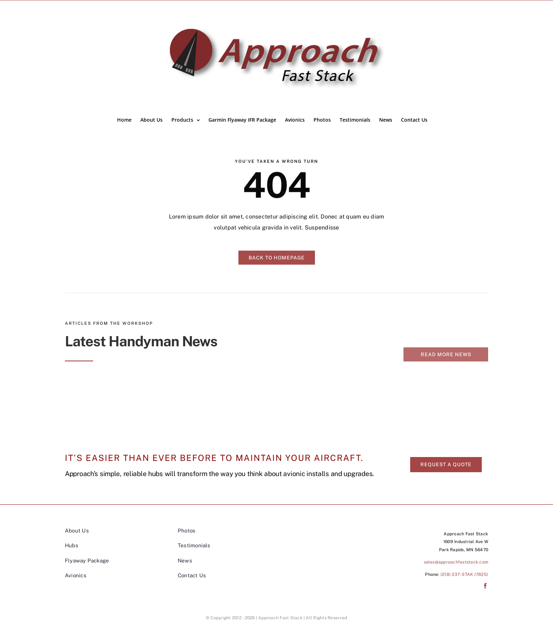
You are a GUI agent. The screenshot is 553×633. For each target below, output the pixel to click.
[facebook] (485, 586)
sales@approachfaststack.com (456, 562)
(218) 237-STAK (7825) (464, 574)
